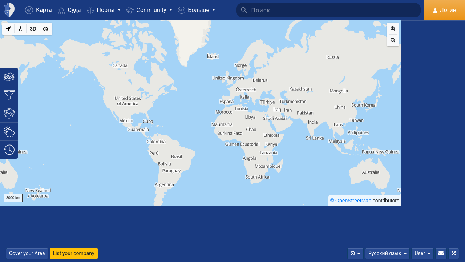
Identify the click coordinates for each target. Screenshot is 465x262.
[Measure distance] (20, 29)
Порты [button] (101, 10)
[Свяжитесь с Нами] (441, 253)
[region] (200, 113)
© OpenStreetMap (350, 200)
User (420, 253)
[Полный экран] (453, 253)
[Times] (355, 253)
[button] (196, 10)
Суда (69, 10)
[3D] (33, 29)
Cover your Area (27, 253)
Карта (38, 10)
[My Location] (8, 29)
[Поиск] (336, 10)
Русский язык (385, 253)
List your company (73, 253)
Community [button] (147, 10)
